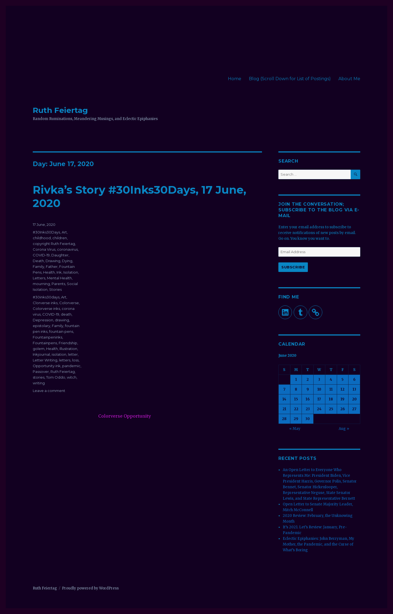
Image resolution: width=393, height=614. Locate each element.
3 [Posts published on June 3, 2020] (319, 379)
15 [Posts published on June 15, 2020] (296, 399)
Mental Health (59, 278)
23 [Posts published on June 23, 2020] (308, 409)
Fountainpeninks (47, 337)
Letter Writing (45, 360)
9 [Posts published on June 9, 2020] (307, 389)
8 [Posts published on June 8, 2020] (296, 389)
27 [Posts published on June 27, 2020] (354, 409)
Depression (43, 320)
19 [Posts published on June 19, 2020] (342, 399)
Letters (39, 278)
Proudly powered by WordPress (90, 588)
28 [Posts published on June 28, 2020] (284, 419)
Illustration (68, 348)
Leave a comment (49, 390)
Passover (41, 371)
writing (39, 383)
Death (38, 261)
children (59, 238)
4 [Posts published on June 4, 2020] (331, 379)
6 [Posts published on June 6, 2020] (354, 379)
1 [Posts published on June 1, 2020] (296, 379)
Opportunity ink (47, 366)
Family (38, 266)
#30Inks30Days (46, 232)
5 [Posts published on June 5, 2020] (342, 379)
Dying (67, 261)
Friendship (68, 343)
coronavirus (67, 249)
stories (38, 377)
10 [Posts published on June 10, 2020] (319, 389)
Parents (58, 283)
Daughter (60, 255)
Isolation (70, 272)
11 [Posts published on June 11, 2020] (331, 389)
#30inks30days (46, 297)
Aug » (344, 428)
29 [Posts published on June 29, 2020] (296, 419)
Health (49, 272)
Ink (59, 272)
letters (64, 360)
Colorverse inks (46, 308)
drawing (62, 320)
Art (64, 232)
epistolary (41, 326)
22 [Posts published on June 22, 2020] (296, 409)
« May (294, 428)
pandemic (71, 366)
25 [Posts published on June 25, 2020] (331, 409)
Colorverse (69, 303)
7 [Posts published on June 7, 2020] (284, 389)
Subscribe (293, 267)
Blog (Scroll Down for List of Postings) (290, 78)
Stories (55, 289)
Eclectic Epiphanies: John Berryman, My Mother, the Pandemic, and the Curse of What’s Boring (318, 544)
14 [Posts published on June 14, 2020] (284, 399)
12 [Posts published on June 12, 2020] (342, 389)
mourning (41, 283)
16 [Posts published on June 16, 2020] (308, 399)
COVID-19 (41, 255)
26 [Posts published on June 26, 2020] (342, 409)
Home (234, 78)
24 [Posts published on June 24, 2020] (319, 409)
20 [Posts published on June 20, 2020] (354, 399)
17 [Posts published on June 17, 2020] (319, 399)
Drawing (53, 261)
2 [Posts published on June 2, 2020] (307, 379)
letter (73, 354)
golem (38, 348)
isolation (59, 354)
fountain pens (61, 331)
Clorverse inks (45, 303)
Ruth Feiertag (60, 110)
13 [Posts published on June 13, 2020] (354, 389)
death (66, 314)
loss (75, 360)
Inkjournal (41, 354)
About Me (349, 78)
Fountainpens (45, 343)
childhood (42, 238)
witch (71, 377)
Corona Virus (44, 249)
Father (52, 266)
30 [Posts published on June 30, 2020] (307, 419)
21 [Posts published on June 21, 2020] (284, 409)
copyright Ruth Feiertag (54, 243)
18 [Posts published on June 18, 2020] (331, 399)
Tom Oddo (55, 377)
